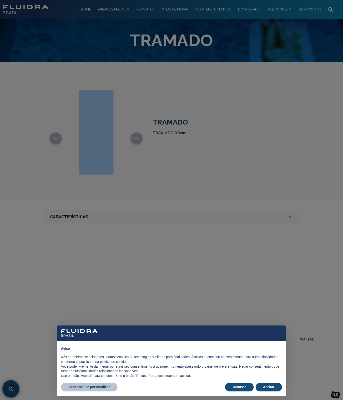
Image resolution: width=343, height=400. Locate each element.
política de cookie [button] (113, 362)
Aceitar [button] (268, 387)
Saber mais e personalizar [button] (89, 387)
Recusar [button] (239, 387)
